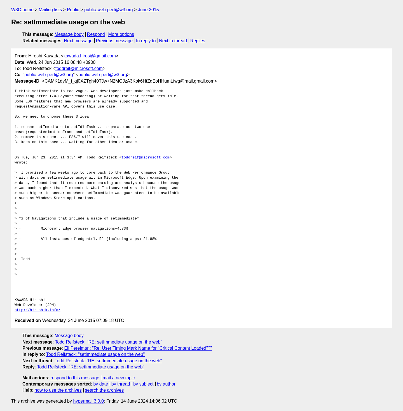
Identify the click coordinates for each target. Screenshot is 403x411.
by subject (143, 384)
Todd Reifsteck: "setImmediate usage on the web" (95, 354)
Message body (69, 34)
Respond (96, 34)
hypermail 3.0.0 (88, 401)
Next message (78, 40)
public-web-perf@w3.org (108, 9)
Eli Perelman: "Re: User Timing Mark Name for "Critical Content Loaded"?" (138, 348)
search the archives (104, 390)
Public (73, 9)
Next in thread (173, 40)
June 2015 (148, 9)
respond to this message (74, 377)
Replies (197, 40)
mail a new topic (119, 377)
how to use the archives (58, 390)
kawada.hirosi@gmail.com (90, 55)
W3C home (22, 9)
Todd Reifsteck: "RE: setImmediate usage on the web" (108, 342)
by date (100, 384)
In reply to (146, 40)
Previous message (114, 40)
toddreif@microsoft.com (79, 68)
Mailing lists (50, 9)
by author (166, 384)
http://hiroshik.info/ (37, 310)
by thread (120, 384)
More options (121, 34)
